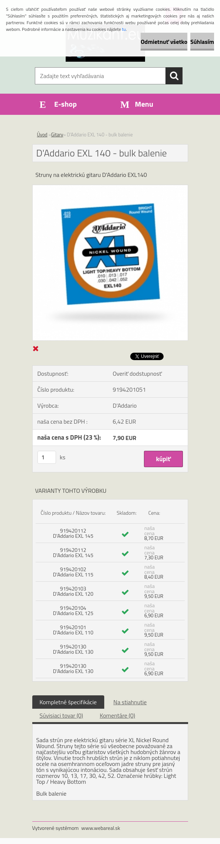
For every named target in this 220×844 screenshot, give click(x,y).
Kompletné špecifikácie (68, 702)
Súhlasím (202, 41)
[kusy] (46, 457)
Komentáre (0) (117, 715)
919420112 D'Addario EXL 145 (73, 533)
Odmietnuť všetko (164, 41)
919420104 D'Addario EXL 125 (73, 610)
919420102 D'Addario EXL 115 (73, 571)
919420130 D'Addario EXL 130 (73, 649)
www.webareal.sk (100, 828)
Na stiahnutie (130, 702)
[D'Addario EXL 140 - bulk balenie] (110, 188)
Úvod (42, 134)
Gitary (57, 134)
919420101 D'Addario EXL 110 (73, 629)
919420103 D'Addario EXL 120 (73, 591)
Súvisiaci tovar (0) (61, 715)
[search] (174, 75)
